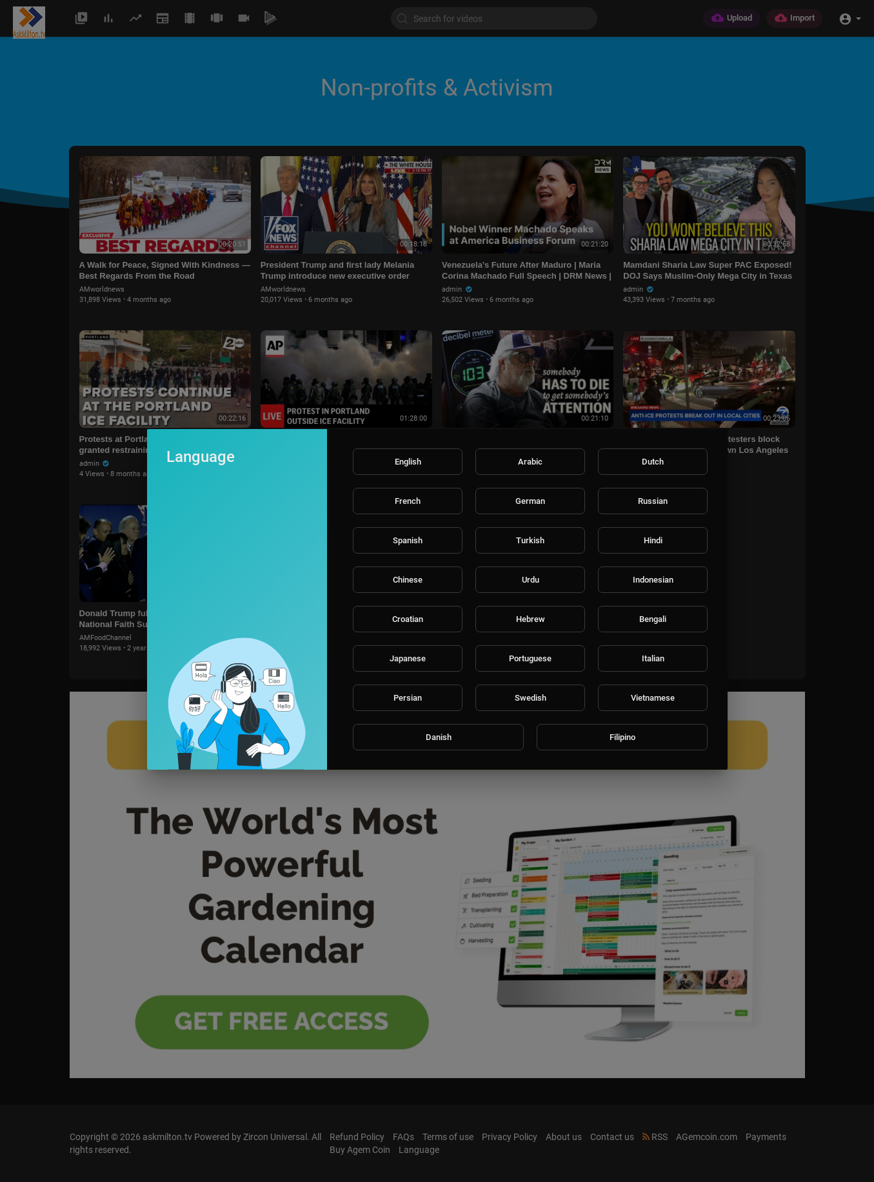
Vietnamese (653, 698)
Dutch (653, 461)
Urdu (530, 580)
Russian (653, 501)
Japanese (408, 658)
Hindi (653, 540)
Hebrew (530, 619)
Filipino (622, 737)
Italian (653, 658)
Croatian (407, 619)
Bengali (652, 619)
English (408, 461)
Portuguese (530, 658)
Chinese (407, 580)
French (408, 501)
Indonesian (653, 580)
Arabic (530, 461)
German (530, 501)
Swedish (530, 698)
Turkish (530, 540)
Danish (439, 737)
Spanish (407, 540)
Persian (407, 698)
